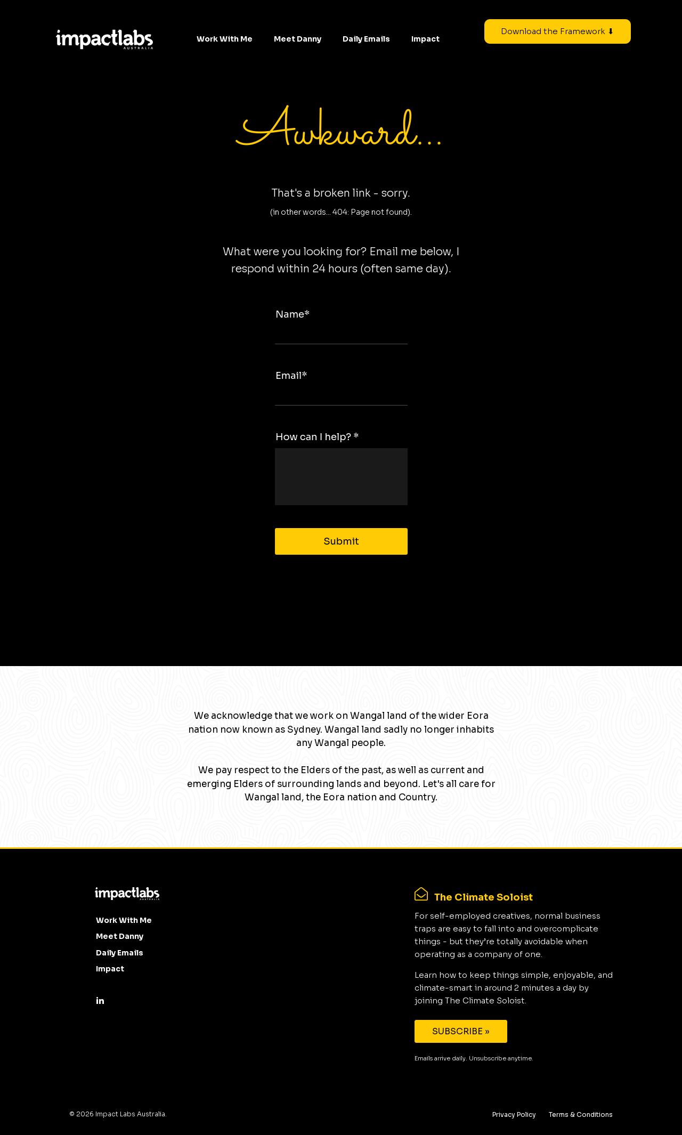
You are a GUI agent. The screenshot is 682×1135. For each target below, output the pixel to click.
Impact (425, 39)
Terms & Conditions (581, 1114)
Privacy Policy (514, 1114)
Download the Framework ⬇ (557, 31)
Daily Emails (366, 39)
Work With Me (225, 39)
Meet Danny (297, 39)
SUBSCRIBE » (461, 1031)
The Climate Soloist (483, 897)
